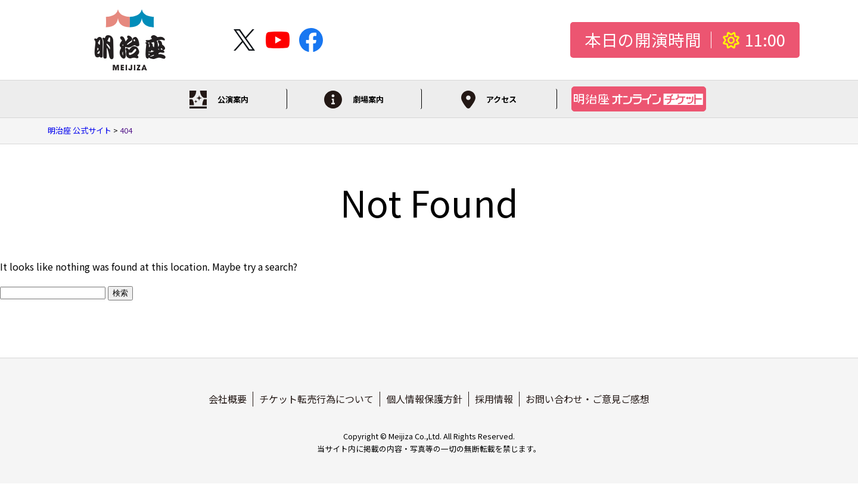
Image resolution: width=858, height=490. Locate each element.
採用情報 (494, 405)
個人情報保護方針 (424, 405)
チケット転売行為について (316, 405)
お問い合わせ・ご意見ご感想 (587, 405)
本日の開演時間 (643, 40)
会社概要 (228, 405)
